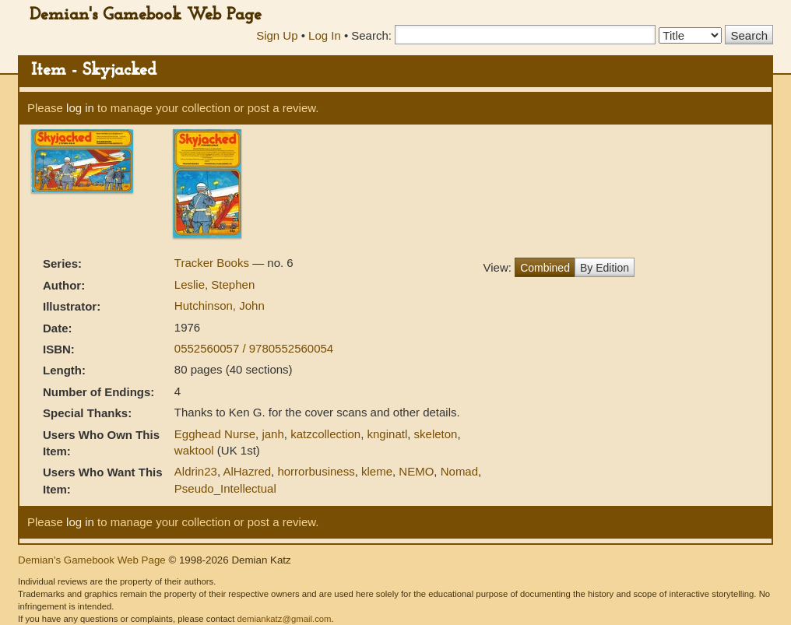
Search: (371, 35)
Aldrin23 (195, 471)
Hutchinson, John (219, 305)
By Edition (604, 268)
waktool (194, 450)
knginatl (387, 434)
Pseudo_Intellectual (225, 488)
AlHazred (247, 471)
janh (272, 434)
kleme (376, 471)
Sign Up (276, 35)
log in (80, 107)
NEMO (416, 471)
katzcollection (325, 434)
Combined (545, 268)
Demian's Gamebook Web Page (146, 15)
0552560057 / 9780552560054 (253, 348)
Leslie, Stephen (214, 284)
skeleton (436, 434)
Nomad (459, 471)
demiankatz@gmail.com (284, 618)
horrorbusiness (315, 471)
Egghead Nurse (214, 434)
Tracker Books (213, 262)
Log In (324, 35)
